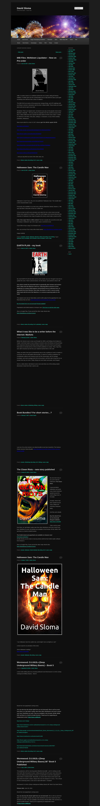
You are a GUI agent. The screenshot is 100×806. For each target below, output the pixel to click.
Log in (69, 254)
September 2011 (72, 216)
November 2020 (72, 79)
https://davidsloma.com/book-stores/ (26, 313)
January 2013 (71, 190)
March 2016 (71, 135)
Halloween (32, 236)
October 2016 (71, 124)
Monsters (37, 236)
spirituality (38, 324)
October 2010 (71, 235)
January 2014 (71, 172)
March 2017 (71, 117)
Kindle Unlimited (33, 550)
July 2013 (70, 180)
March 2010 (71, 246)
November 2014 (72, 157)
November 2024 (72, 56)
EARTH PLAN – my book (29, 245)
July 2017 (70, 112)
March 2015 (71, 152)
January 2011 (71, 230)
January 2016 (71, 139)
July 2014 (70, 162)
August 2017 (71, 111)
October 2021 (71, 74)
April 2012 (70, 205)
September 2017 (72, 109)
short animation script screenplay (37, 238)
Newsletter (50, 39)
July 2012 (70, 200)
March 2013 (71, 187)
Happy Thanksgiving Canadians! (37, 39)
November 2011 (72, 213)
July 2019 (70, 88)
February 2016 (71, 137)
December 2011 (72, 211)
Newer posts (59, 52)
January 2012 (71, 210)
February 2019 (71, 91)
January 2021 (71, 78)
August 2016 (71, 127)
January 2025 (71, 54)
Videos (40, 42)
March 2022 (71, 71)
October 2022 (71, 69)
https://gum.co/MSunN (34, 717)
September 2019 (72, 86)
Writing (53, 236)
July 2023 (70, 64)
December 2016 (72, 121)
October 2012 (71, 195)
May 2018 (70, 99)
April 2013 (70, 185)
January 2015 (71, 154)
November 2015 (72, 140)
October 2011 (71, 215)
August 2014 (71, 160)
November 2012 (72, 193)
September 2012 (72, 197)
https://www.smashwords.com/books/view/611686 (30, 736)
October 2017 (71, 107)
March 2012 (71, 207)
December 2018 (72, 92)
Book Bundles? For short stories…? (34, 412)
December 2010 (72, 231)
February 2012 (71, 208)
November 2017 (72, 106)
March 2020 (71, 83)
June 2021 (70, 76)
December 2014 (72, 155)
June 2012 (70, 202)
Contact (56, 42)
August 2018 (71, 94)
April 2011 (70, 225)
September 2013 (72, 177)
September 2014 (72, 159)
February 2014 (71, 170)
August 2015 (71, 145)
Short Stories (25, 42)
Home (18, 39)
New (76, 39)
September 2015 (72, 144)
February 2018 (71, 102)
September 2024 (72, 59)
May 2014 (70, 165)
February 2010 (71, 248)
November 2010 (72, 233)
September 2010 (72, 236)
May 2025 (70, 51)
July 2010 (70, 240)
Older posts (20, 52)
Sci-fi (34, 160)
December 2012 (72, 192)
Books (18, 42)
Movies (41, 236)
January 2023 (71, 68)
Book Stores (25, 39)
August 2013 (71, 178)
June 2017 (70, 114)
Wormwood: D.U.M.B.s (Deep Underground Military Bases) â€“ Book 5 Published (36, 761)
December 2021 (72, 73)
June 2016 (70, 130)
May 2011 (70, 223)
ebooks (26, 160)
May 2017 (70, 116)
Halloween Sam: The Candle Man (33, 167)
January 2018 (71, 104)
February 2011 (71, 228)
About (71, 39)
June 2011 (70, 221)
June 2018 (70, 97)
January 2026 (71, 50)
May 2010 (70, 243)
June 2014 (70, 164)
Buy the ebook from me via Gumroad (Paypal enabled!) (31, 303)
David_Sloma (32, 63)
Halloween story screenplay (23, 238)
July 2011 (70, 220)
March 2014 (71, 169)
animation (23, 236)
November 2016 (72, 122)
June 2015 (70, 149)
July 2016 (70, 129)
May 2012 (70, 203)
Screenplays (33, 42)
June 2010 (70, 241)
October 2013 (71, 175)
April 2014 (70, 167)
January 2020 (71, 84)
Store (56, 39)
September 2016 (72, 126)
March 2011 (71, 226)
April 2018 (70, 101)
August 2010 (71, 238)
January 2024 (71, 63)
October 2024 (71, 58)
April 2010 (70, 245)
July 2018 (70, 96)
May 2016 (70, 132)
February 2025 (71, 53)
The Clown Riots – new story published (36, 469)
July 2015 (70, 147)
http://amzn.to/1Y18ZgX (23, 721)
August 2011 (71, 218)
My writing (30, 160)
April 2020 (70, 81)
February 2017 (71, 119)
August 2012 (71, 198)
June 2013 (70, 182)
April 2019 (70, 89)
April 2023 (70, 66)
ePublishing (31, 405)
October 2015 (71, 142)
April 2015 (70, 150)
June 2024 (70, 61)
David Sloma (24, 8)
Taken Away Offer (64, 39)
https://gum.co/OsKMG (23, 651)
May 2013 (70, 183)
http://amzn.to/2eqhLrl (22, 537)
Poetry (50, 42)
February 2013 (71, 188)
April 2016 (70, 134)
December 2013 (72, 173)
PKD (46, 42)
